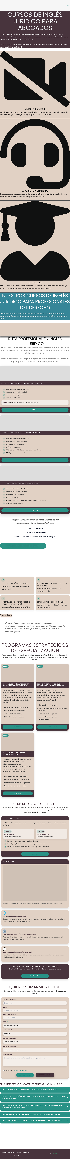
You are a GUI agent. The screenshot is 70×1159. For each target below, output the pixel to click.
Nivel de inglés (8, 1029)
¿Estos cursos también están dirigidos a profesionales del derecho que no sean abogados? (33, 1097)
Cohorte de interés (9, 1037)
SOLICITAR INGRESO (25, 1074)
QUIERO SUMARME (35, 975)
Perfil (5, 1021)
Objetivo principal (9, 1045)
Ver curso (35, 410)
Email (5, 1006)
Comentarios (7, 1054)
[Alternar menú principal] (67, 5)
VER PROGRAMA (17, 726)
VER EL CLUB (35, 853)
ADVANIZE (55, 1154)
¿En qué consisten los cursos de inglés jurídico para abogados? (29, 1089)
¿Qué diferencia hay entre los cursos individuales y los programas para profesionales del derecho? (32, 1106)
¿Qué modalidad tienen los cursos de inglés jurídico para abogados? (31, 1114)
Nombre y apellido (9, 999)
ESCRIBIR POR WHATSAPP (45, 1074)
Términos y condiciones (19, 1070)
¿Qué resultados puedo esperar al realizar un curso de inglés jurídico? (32, 1120)
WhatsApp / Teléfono (10, 1014)
